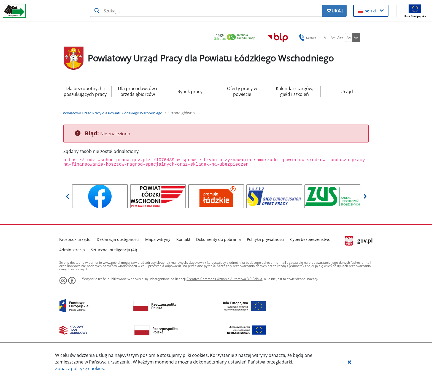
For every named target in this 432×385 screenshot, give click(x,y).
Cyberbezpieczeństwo (310, 239)
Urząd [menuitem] (347, 91)
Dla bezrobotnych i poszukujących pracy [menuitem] (85, 91)
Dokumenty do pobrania (218, 239)
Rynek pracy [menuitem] (189, 91)
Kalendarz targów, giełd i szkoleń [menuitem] (294, 91)
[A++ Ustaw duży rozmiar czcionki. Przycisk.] (340, 37)
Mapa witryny (157, 239)
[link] (236, 37)
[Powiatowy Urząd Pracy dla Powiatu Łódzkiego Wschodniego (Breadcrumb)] (112, 113)
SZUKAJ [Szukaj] (334, 11)
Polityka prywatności (265, 239)
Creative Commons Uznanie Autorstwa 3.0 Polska (224, 278)
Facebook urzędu (75, 239)
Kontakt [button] (306, 37)
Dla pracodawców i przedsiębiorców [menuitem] (137, 91)
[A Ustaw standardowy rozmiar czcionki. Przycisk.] (325, 37)
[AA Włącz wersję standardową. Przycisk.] (348, 37)
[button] (349, 362)
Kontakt (183, 239)
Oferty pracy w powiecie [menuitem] (242, 91)
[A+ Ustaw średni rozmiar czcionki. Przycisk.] (332, 37)
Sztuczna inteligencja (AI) (114, 249)
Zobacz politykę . (80, 368)
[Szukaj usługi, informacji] (206, 11)
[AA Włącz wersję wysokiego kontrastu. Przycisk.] (356, 37)
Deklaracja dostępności (118, 239)
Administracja (72, 249)
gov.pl (359, 241)
